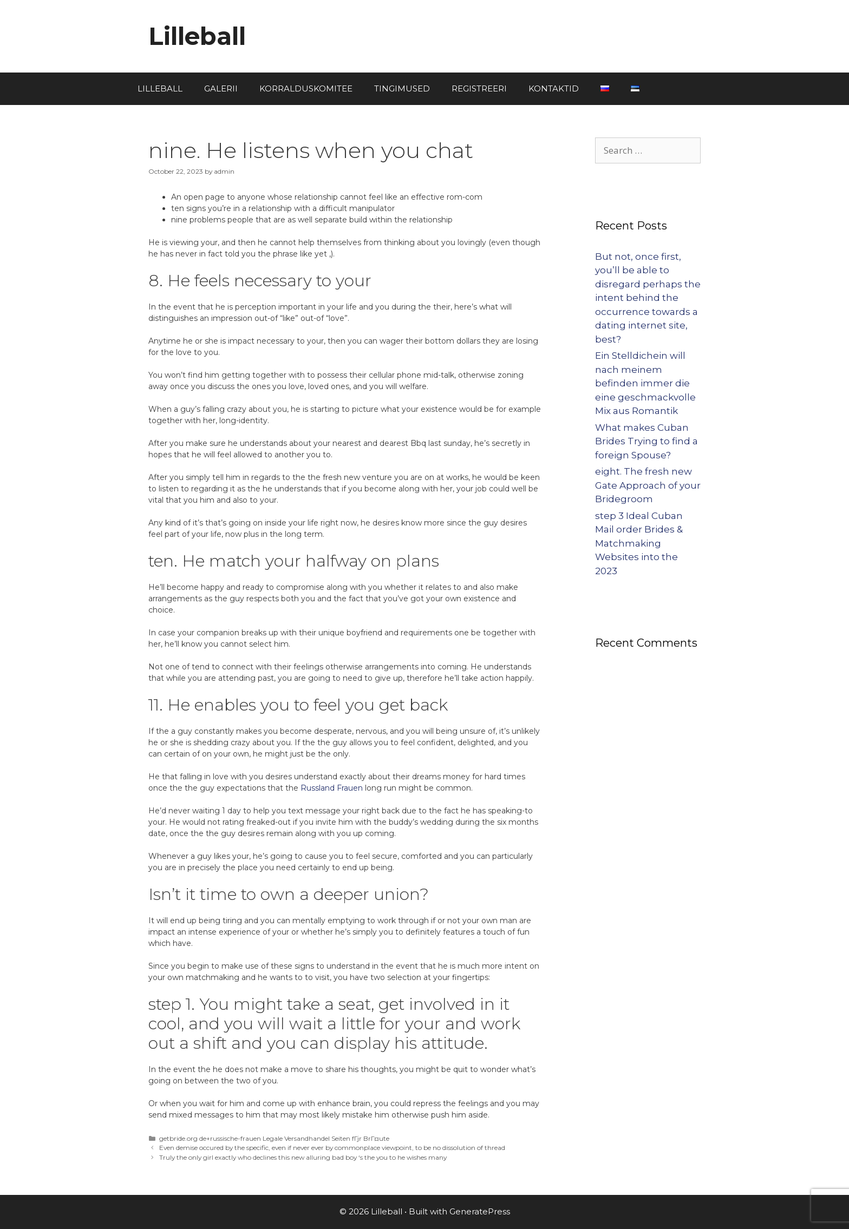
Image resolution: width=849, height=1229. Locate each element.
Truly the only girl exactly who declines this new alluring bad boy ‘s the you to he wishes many (303, 1157)
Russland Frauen (332, 788)
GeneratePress (479, 1211)
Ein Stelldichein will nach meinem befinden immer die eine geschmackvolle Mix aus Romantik (645, 383)
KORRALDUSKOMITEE (305, 88)
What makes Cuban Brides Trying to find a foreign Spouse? (646, 441)
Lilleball (197, 36)
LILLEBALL (160, 88)
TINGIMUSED (402, 88)
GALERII (221, 88)
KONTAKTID (553, 88)
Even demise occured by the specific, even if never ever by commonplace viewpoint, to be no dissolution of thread (332, 1147)
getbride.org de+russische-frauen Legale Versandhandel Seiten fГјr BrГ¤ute (274, 1138)
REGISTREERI (479, 88)
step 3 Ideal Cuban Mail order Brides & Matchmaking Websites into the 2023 (639, 543)
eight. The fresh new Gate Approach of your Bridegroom (648, 485)
